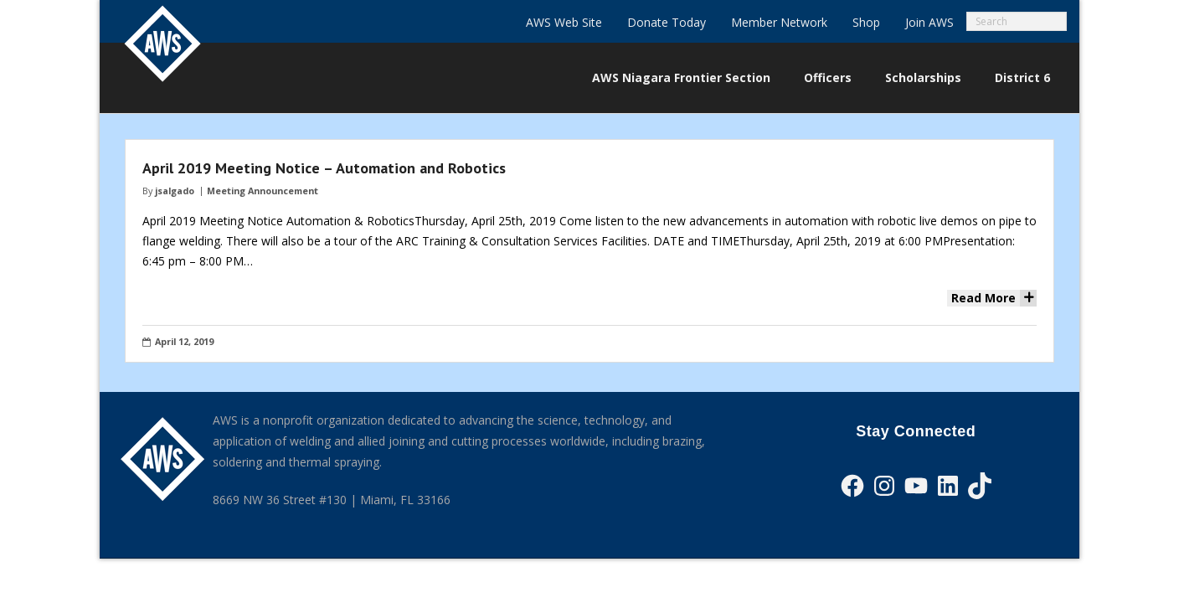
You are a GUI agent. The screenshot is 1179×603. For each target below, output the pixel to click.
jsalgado (174, 190)
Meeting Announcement (262, 190)
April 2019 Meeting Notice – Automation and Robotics (324, 168)
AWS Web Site (564, 22)
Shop (866, 22)
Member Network (779, 22)
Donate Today (666, 22)
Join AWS (929, 22)
